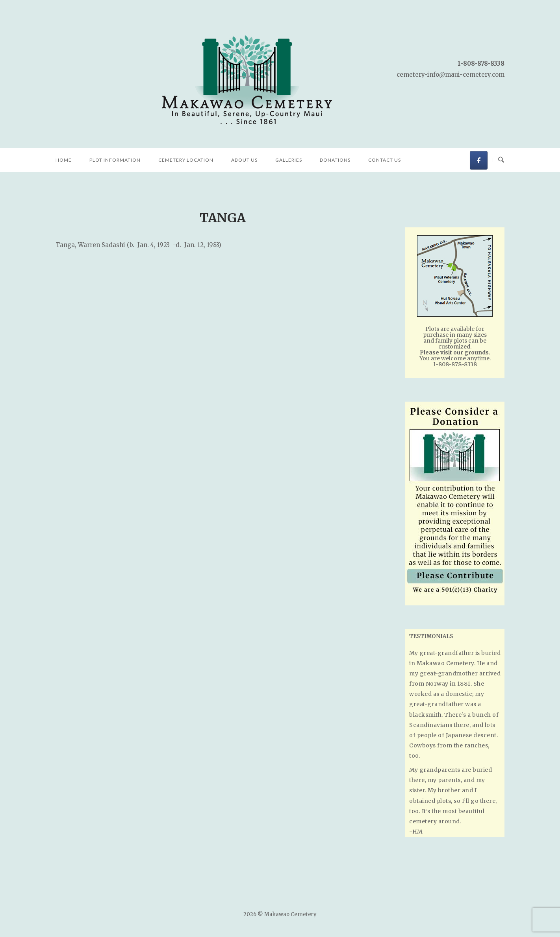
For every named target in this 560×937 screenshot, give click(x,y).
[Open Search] (501, 160)
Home (64, 160)
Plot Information (115, 160)
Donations (335, 160)
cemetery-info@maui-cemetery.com (450, 74)
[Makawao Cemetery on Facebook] (479, 160)
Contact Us (384, 160)
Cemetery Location (185, 160)
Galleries (288, 160)
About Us (244, 160)
